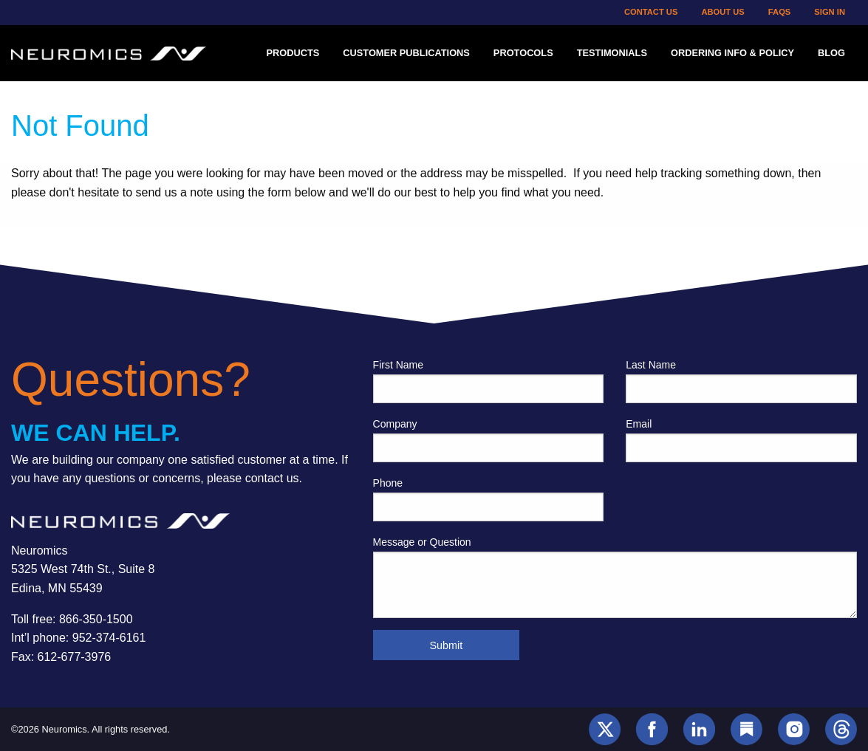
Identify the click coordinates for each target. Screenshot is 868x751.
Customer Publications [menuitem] (406, 52)
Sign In (829, 11)
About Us (722, 11)
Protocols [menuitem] (523, 52)
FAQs (779, 11)
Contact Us (651, 11)
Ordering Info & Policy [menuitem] (732, 52)
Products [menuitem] (292, 52)
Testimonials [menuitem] (612, 52)
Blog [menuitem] (831, 52)
